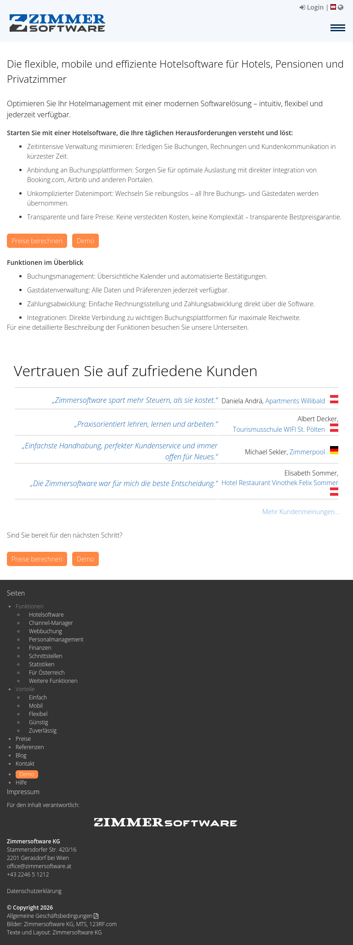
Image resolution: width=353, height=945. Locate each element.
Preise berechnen (37, 240)
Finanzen (40, 648)
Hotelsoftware (46, 615)
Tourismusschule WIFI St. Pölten (279, 429)
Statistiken (41, 664)
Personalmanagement (56, 639)
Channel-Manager (51, 623)
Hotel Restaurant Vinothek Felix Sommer (280, 482)
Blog (21, 755)
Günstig (38, 722)
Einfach (38, 697)
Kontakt (25, 763)
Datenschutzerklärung (34, 891)
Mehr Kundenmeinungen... (300, 511)
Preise (23, 739)
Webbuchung (45, 631)
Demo (85, 240)
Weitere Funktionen (53, 681)
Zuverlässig (43, 730)
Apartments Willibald (295, 400)
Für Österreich (47, 672)
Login (312, 7)
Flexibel (38, 714)
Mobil (36, 706)
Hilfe (21, 782)
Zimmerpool (307, 451)
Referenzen (30, 747)
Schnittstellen (45, 656)
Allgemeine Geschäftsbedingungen (52, 916)
